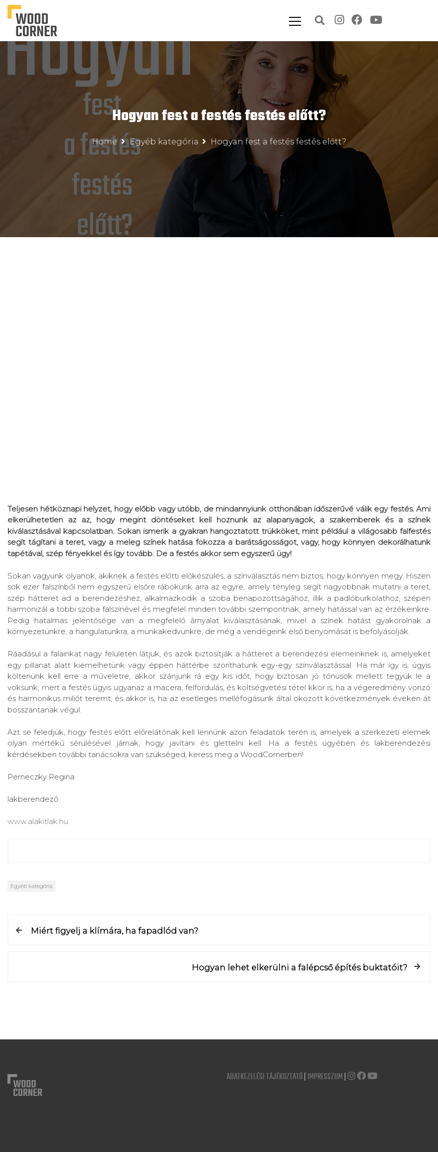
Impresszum (325, 1077)
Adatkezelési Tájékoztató (264, 1077)
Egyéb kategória (31, 886)
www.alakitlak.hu (37, 821)
